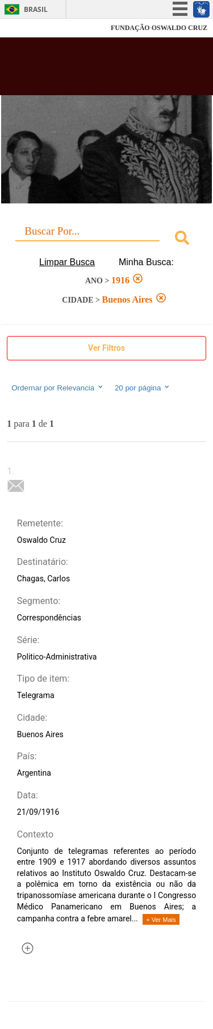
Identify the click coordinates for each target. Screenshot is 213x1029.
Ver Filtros (106, 347)
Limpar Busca (67, 262)
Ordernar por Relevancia (57, 387)
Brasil (36, 9)
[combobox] (106, 239)
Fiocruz (34, 28)
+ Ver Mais (161, 919)
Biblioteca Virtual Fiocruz (91, 69)
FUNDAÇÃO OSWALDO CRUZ (159, 28)
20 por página (143, 387)
